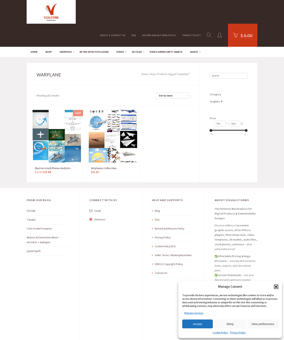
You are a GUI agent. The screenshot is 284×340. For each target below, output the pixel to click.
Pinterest (97, 196)
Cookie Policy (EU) (165, 223)
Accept (197, 324)
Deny (230, 324)
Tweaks (31, 196)
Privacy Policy (238, 332)
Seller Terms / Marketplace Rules (173, 232)
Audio (194, 28)
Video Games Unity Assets (165, 28)
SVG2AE (31, 187)
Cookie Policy (220, 332)
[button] (276, 287)
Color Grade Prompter (39, 205)
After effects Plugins (93, 28)
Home (34, 28)
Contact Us (161, 250)
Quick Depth (34, 228)
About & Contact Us (112, 11)
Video (120, 28)
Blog (157, 187)
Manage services (193, 313)
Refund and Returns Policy (159, 11)
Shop (48, 28)
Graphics (66, 28)
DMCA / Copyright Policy (169, 241)
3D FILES (137, 28)
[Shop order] (173, 73)
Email (95, 187)
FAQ (134, 11)
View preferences (262, 324)
